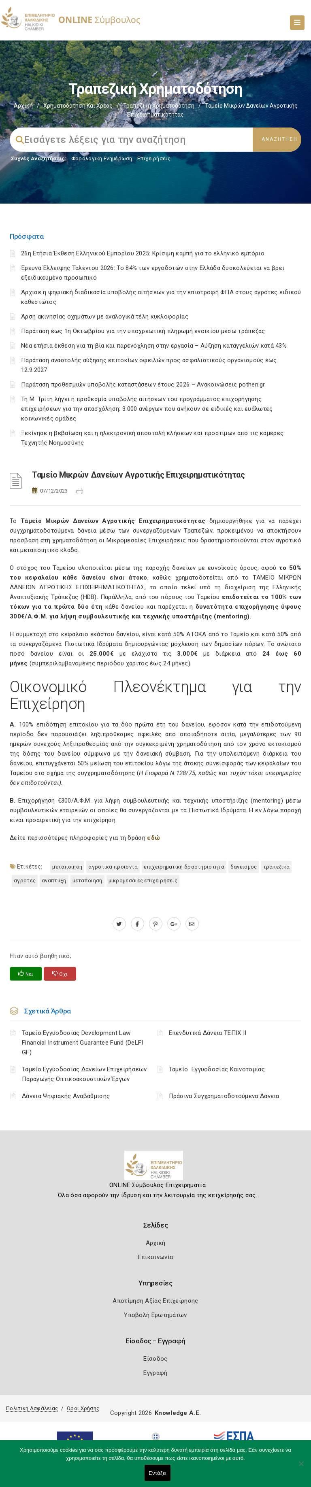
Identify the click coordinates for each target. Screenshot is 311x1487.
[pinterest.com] (156, 924)
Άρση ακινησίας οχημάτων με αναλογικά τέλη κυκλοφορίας (104, 316)
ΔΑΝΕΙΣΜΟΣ (243, 867)
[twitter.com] (119, 924)
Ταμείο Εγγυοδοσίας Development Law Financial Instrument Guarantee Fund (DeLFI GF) (82, 1042)
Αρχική (23, 105)
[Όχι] (301, 1467)
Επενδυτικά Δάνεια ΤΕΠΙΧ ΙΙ (208, 1033)
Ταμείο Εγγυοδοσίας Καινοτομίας (217, 1069)
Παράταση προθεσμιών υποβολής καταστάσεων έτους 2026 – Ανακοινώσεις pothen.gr (143, 384)
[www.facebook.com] (137, 924)
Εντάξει (157, 1473)
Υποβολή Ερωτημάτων (155, 1315)
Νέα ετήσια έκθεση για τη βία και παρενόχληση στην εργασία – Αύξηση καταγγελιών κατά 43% (154, 345)
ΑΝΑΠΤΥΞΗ (54, 880)
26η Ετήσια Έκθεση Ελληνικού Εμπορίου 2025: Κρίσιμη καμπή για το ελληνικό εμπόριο (142, 253)
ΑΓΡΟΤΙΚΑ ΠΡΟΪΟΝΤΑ (113, 867)
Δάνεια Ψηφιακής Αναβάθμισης (66, 1096)
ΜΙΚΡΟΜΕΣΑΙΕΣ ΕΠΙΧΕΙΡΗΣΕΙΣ (143, 880)
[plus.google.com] (174, 924)
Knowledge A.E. (178, 1413)
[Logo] (155, 1168)
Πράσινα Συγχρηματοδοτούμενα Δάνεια (224, 1096)
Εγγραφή (155, 1373)
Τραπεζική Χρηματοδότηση (158, 105)
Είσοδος (155, 1358)
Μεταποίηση (67, 867)
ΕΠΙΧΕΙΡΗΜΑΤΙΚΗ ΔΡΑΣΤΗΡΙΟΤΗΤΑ (184, 867)
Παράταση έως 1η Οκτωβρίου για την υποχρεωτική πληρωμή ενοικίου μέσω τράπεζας (143, 331)
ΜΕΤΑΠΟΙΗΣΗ (87, 880)
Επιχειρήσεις (153, 158)
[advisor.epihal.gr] (192, 924)
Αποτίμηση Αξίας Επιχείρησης (155, 1300)
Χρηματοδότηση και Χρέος (78, 105)
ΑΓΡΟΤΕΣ (25, 880)
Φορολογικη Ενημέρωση (101, 158)
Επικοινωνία (155, 1257)
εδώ (153, 837)
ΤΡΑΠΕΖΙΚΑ (276, 867)
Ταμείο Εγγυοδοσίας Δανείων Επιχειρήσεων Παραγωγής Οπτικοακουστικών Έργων (84, 1074)
